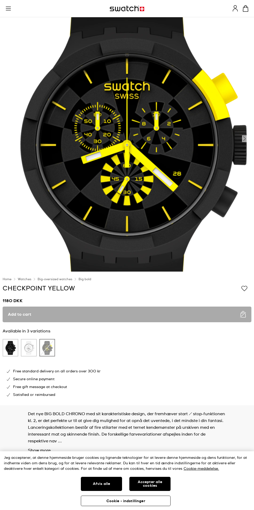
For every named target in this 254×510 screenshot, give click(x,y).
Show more (39, 450)
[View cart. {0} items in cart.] (245, 8)
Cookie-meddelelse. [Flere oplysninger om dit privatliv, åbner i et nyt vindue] (201, 469)
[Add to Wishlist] (244, 288)
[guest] (235, 8)
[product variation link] (10, 347)
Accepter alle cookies (150, 484)
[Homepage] (127, 8)
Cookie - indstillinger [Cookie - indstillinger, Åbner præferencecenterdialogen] (125, 501)
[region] (127, 480)
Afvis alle (101, 484)
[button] (8, 8)
